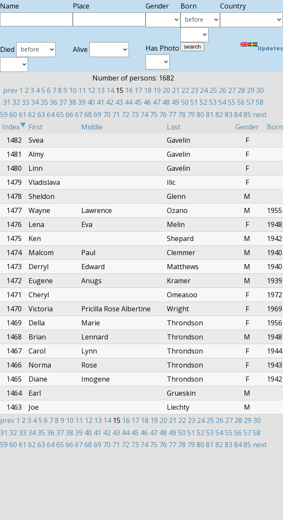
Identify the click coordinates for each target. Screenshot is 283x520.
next (260, 114)
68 (88, 114)
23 (194, 90)
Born (275, 127)
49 (175, 102)
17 (138, 90)
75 (153, 114)
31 (7, 102)
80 (200, 114)
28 (241, 90)
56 (241, 102)
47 (156, 102)
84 (238, 114)
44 (128, 102)
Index (14, 127)
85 (247, 114)
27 (232, 90)
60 (13, 114)
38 (72, 102)
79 (191, 114)
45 (138, 102)
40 (91, 102)
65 (60, 114)
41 (100, 102)
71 (116, 114)
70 (107, 114)
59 (4, 114)
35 (44, 102)
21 (176, 90)
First (36, 127)
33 (25, 102)
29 (250, 90)
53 (213, 102)
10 (73, 90)
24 (204, 90)
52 (203, 102)
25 (213, 90)
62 (32, 114)
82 (219, 114)
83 (228, 114)
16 (129, 90)
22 (185, 90)
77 (172, 114)
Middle (92, 127)
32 (16, 102)
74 (144, 114)
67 (79, 114)
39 (82, 102)
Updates (270, 48)
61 (22, 114)
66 (69, 114)
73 (135, 114)
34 (35, 102)
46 (147, 102)
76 (163, 114)
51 (194, 102)
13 (101, 90)
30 (260, 90)
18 (148, 90)
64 (50, 114)
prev (10, 90)
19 (157, 90)
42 (110, 102)
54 (222, 102)
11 (82, 90)
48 (166, 102)
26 (222, 90)
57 (250, 102)
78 (182, 114)
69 (97, 114)
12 (91, 90)
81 (210, 114)
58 (259, 102)
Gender (247, 127)
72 (125, 114)
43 (119, 102)
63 (41, 114)
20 (166, 90)
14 (110, 90)
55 (231, 102)
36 (53, 102)
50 (185, 102)
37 (63, 102)
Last (173, 127)
